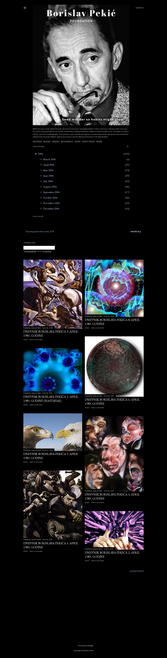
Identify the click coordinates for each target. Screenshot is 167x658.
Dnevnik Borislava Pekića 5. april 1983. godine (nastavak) (50, 399)
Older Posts (137, 571)
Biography (67, 141)
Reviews (37, 141)
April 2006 (48, 164)
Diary (77, 141)
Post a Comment (36, 340)
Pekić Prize (88, 141)
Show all (135, 231)
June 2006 (48, 175)
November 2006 (51, 203)
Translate (44, 251)
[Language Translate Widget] (39, 248)
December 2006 (51, 208)
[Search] (140, 8)
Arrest (56, 141)
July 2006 (48, 181)
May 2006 (48, 170)
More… (99, 141)
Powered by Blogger (83, 645)
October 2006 (50, 197)
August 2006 (50, 186)
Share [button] (25, 340)
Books (46, 141)
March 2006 (49, 159)
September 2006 (51, 192)
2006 (40, 153)
